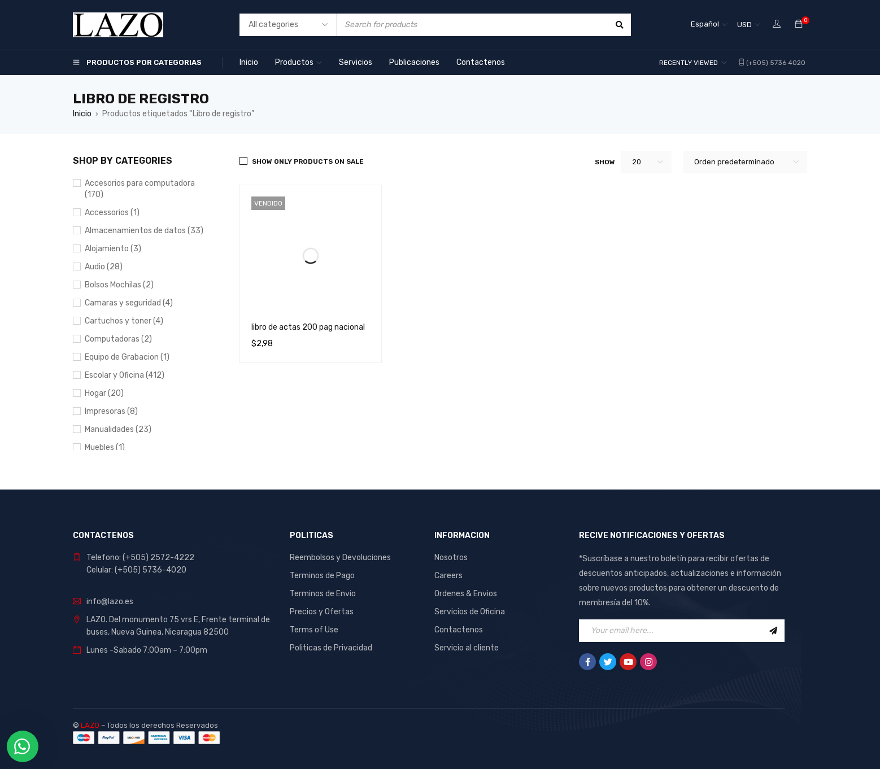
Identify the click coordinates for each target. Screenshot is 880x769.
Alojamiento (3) (113, 249)
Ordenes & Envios (465, 593)
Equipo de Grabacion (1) (127, 357)
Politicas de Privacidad (331, 648)
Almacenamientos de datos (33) (144, 230)
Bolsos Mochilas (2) (119, 285)
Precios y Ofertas (322, 612)
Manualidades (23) (118, 429)
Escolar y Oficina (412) (124, 375)
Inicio (82, 114)
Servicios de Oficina (469, 612)
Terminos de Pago (322, 575)
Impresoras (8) (111, 411)
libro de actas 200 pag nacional (308, 327)
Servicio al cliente (466, 648)
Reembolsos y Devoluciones (340, 557)
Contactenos (458, 630)
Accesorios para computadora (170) (140, 188)
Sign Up (773, 630)
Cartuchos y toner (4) (124, 321)
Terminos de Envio (323, 593)
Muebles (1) (105, 447)
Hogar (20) (104, 393)
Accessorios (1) (112, 212)
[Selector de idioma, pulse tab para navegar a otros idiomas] (709, 25)
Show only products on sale (308, 161)
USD (744, 24)
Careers (448, 575)
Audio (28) (104, 267)
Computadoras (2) (118, 339)
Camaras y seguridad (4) (129, 303)
